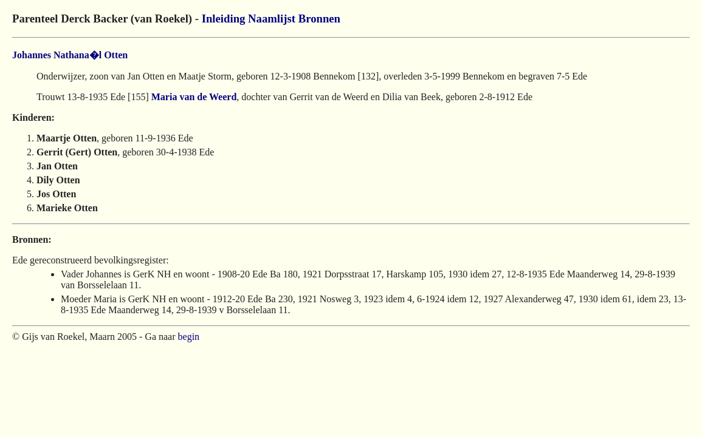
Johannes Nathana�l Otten (70, 55)
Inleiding (224, 18)
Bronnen (319, 18)
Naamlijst (271, 18)
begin (189, 336)
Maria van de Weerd (194, 97)
